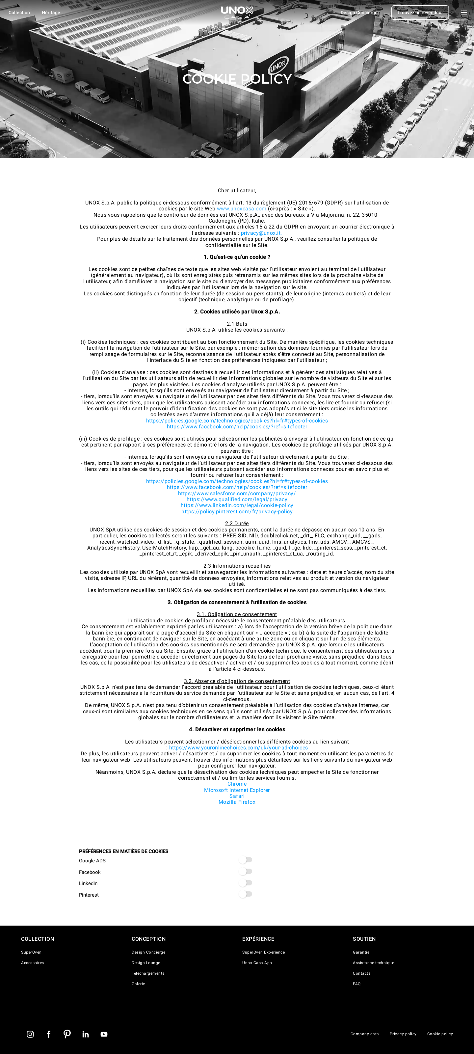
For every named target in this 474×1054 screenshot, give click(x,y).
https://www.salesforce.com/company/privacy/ (237, 493)
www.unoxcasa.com (242, 208)
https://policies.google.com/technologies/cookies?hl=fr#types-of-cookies (237, 421)
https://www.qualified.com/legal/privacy (237, 499)
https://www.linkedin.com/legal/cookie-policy (237, 505)
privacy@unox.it (261, 233)
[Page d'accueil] (237, 12)
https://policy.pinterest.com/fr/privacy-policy (237, 511)
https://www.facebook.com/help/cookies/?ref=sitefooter (237, 426)
